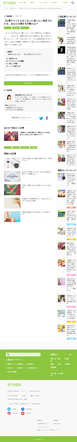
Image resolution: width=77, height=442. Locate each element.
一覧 (69, 354)
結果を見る (28, 83)
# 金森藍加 (16, 28)
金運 (59, 359)
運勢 (52, 364)
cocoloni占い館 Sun (34, 391)
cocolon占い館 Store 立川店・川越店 (17, 399)
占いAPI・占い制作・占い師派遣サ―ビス (18, 403)
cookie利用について (42, 423)
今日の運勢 (53, 374)
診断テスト (21, 368)
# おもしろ (8, 28)
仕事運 (66, 359)
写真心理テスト (34, 368)
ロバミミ (23, 391)
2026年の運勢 (12, 372)
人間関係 (67, 364)
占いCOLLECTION (12, 395)
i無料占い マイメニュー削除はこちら (47, 430)
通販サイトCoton (35, 395)
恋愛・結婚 (53, 360)
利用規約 (56, 420)
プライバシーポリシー (43, 427)
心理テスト (11, 368)
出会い (60, 364)
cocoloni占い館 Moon (13, 391)
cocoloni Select (35, 403)
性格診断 (9, 16)
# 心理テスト (24, 28)
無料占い (10, 364)
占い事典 (60, 373)
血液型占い (31, 364)
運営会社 (39, 420)
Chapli (24, 395)
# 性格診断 (34, 147)
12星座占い (20, 364)
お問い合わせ (57, 423)
